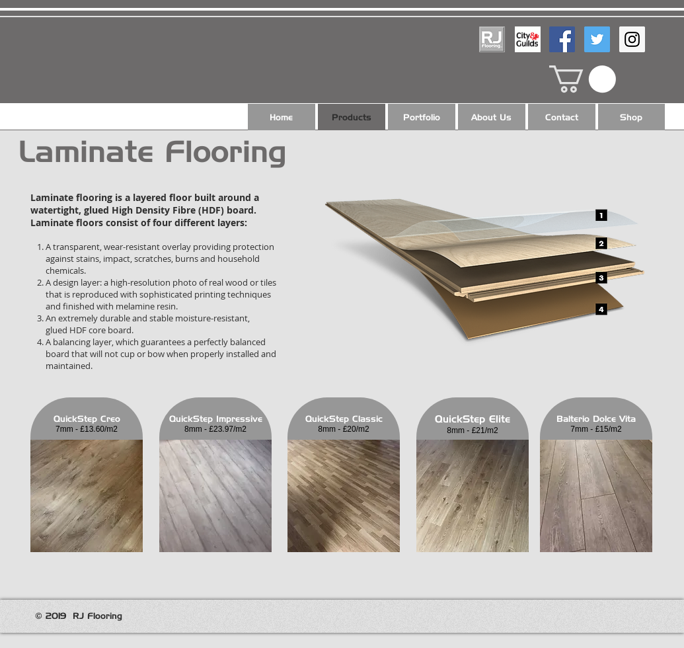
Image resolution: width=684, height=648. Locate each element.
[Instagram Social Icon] (632, 39)
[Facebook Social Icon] (562, 39)
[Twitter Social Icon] (597, 39)
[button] (582, 79)
